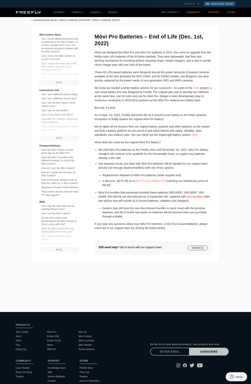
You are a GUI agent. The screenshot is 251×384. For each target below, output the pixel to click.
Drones (60, 12)
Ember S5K (53, 336)
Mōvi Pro (51, 349)
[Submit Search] (198, 4)
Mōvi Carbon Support (75, 20)
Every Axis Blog (24, 372)
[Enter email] (169, 352)
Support (215, 12)
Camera (96, 12)
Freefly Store (86, 368)
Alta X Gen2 (22, 332)
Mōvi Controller (86, 340)
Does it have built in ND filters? (57, 114)
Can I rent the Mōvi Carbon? (56, 213)
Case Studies (23, 368)
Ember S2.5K (54, 340)
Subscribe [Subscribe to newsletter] (209, 351)
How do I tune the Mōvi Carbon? (58, 168)
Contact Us (197, 247)
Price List (84, 372)
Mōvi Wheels (85, 345)
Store (231, 12)
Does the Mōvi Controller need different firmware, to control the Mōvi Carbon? (58, 160)
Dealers (84, 376)
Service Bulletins (56, 376)
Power (113, 12)
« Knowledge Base (44, 20)
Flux (18, 345)
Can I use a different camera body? (59, 94)
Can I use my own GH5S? (55, 110)
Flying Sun (21, 349)
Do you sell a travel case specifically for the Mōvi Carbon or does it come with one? (59, 221)
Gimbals (78, 12)
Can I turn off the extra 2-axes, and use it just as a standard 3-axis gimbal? (59, 77)
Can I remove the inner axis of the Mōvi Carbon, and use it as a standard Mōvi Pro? (59, 66)
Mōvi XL (82, 332)
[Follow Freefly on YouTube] (200, 365)
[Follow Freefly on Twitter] (192, 365)
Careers (20, 376)
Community (194, 12)
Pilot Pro (51, 332)
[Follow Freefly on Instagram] (178, 365)
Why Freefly (170, 12)
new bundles (194, 196)
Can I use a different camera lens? (59, 98)
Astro (18, 340)
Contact (52, 380)
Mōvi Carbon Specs (106, 20)
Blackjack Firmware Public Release (59, 187)
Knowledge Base (56, 368)
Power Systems (86, 349)
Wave (50, 345)
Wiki (50, 372)
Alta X (19, 336)
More (59, 82)
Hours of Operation (89, 380)
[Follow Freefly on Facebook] (185, 365)
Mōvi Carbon (85, 336)
